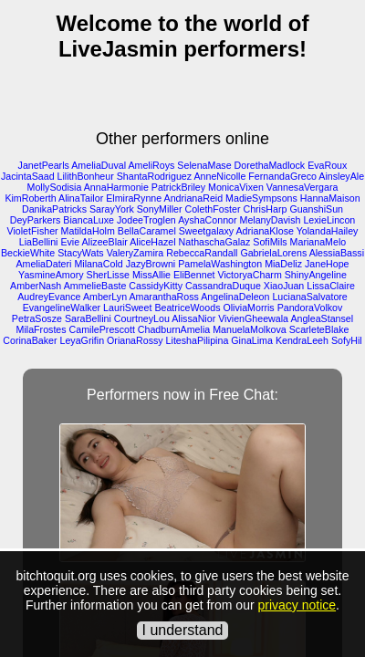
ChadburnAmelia (174, 329)
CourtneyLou (142, 318)
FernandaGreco (282, 176)
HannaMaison (330, 198)
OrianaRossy (135, 340)
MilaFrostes (41, 329)
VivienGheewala (253, 318)
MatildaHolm (88, 230)
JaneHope (327, 263)
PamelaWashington (220, 263)
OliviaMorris (248, 307)
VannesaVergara (302, 187)
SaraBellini (88, 318)
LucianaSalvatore (309, 296)
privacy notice (296, 605)
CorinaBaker (30, 340)
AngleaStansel (321, 318)
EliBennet (194, 274)
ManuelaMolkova (250, 329)
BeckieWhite (28, 252)
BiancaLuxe (88, 219)
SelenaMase (204, 165)
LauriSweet (127, 307)
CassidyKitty (155, 285)
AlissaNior (193, 318)
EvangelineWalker (62, 307)
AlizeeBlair (105, 241)
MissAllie (151, 274)
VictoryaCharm (250, 274)
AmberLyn (105, 296)
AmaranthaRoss (163, 296)
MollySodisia (54, 187)
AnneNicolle (219, 176)
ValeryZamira (135, 252)
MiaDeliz (283, 263)
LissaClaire (331, 285)
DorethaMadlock (270, 165)
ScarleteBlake (319, 329)
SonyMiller (159, 208)
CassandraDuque (223, 285)
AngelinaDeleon (235, 296)
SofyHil (346, 340)
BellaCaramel (147, 230)
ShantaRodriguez (154, 176)
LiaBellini (38, 241)
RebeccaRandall (201, 252)
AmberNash (35, 285)
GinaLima (252, 340)
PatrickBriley (178, 187)
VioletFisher (32, 230)
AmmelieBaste (95, 285)
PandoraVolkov (310, 307)
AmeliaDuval (98, 165)
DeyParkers (35, 219)
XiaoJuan (284, 285)
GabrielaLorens (273, 252)
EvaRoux (327, 165)
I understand (183, 630)
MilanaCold (98, 263)
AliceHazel (152, 241)
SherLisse (108, 274)
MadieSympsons (261, 198)
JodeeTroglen (146, 219)
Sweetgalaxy (206, 230)
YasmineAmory (50, 274)
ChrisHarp (265, 208)
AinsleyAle (341, 176)
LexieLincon (329, 219)
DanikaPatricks (54, 208)
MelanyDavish (270, 219)
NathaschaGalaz (215, 241)
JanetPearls (43, 165)
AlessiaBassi (336, 252)
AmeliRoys (151, 165)
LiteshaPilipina (197, 340)
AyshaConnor (207, 219)
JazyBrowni (150, 263)
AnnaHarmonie (116, 187)
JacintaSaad (28, 176)
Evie (69, 241)
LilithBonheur (85, 176)
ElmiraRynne (134, 198)
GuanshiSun (316, 208)
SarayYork (111, 208)
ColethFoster (212, 208)
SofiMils (270, 241)
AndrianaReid (194, 198)
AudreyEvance (48, 296)
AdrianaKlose (265, 230)
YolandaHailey (328, 230)
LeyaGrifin (82, 340)
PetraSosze (37, 318)
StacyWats (80, 252)
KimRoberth (30, 198)
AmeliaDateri (43, 263)
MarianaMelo (318, 241)
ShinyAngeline (316, 274)
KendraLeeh (302, 340)
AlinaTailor (80, 198)
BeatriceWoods (187, 307)
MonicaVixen (236, 187)
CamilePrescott (102, 329)
